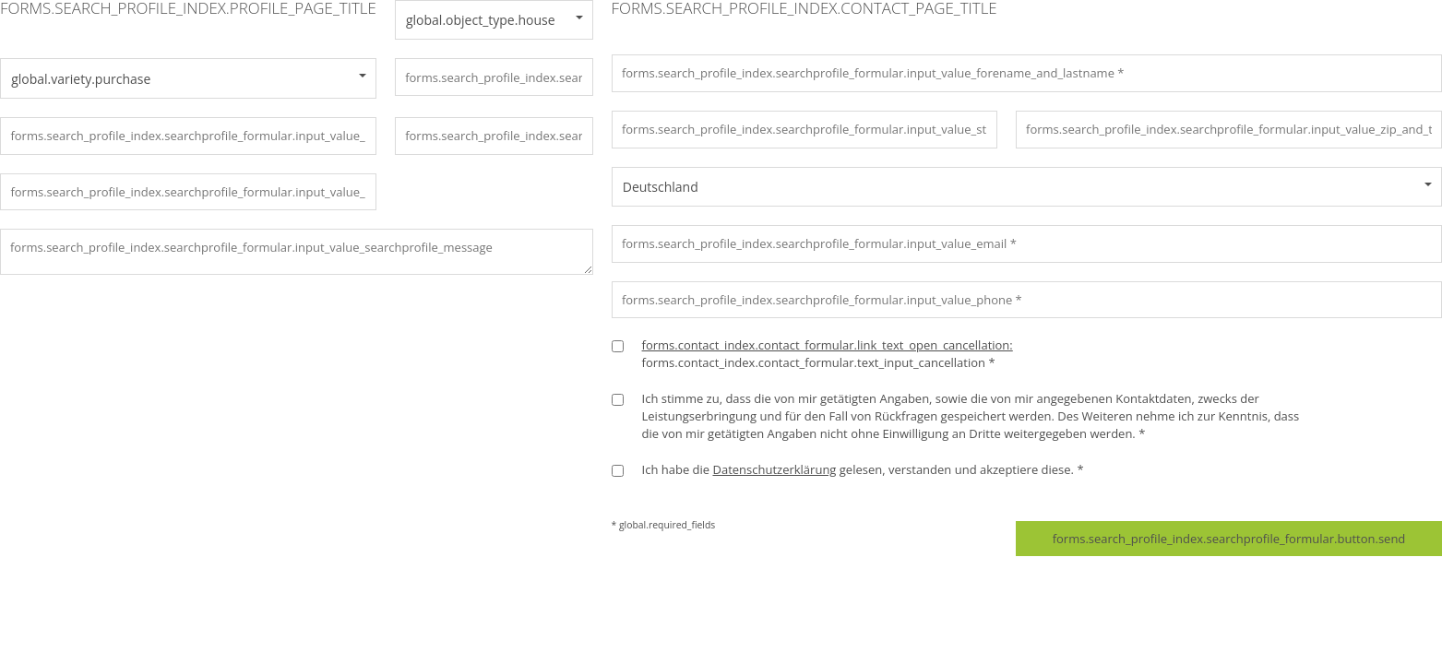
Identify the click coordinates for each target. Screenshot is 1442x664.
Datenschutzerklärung (774, 469)
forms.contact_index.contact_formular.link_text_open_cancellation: (827, 345)
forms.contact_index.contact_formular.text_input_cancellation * (827, 354)
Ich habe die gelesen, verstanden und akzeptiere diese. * (863, 469)
